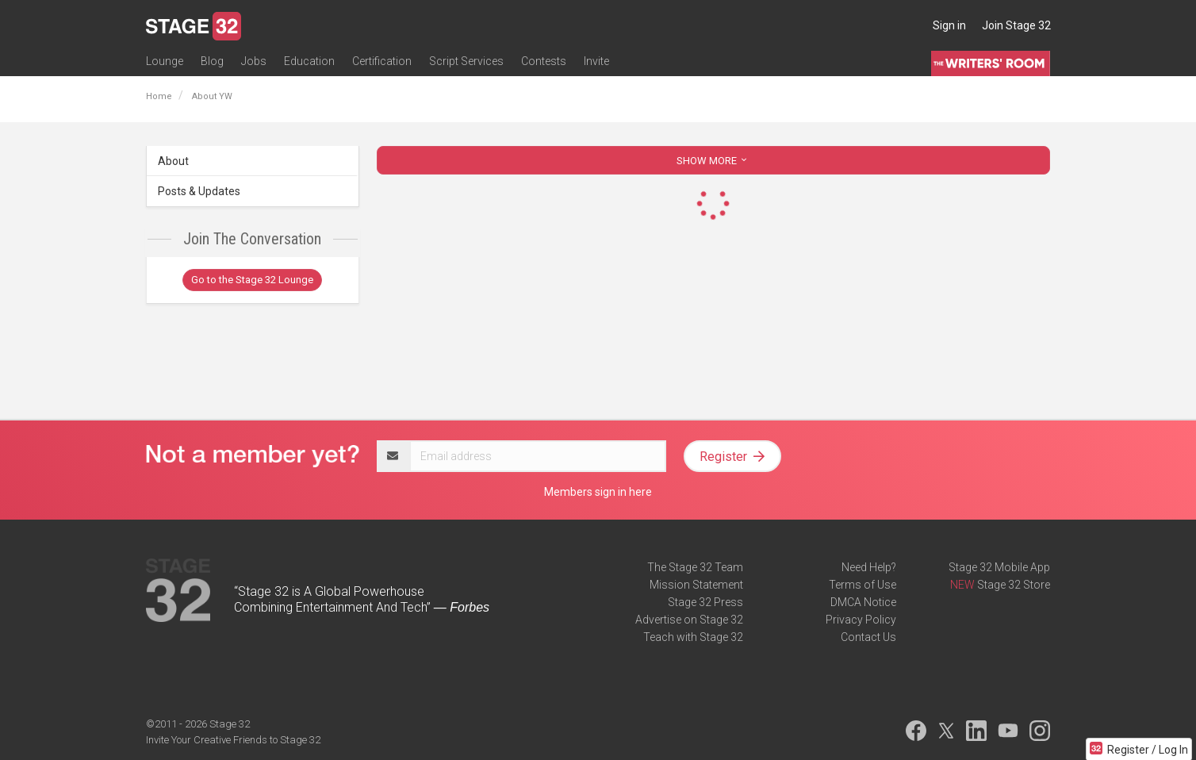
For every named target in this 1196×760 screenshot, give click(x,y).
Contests (543, 61)
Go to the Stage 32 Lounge (252, 280)
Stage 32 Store (1013, 584)
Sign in (949, 25)
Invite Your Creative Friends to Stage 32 (233, 740)
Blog (212, 61)
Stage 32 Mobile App (999, 567)
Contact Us (868, 637)
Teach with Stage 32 (693, 637)
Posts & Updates (199, 191)
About (173, 161)
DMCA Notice (863, 602)
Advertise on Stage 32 (689, 619)
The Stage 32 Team (695, 567)
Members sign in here (598, 492)
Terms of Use (862, 584)
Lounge (164, 61)
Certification (382, 61)
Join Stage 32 (1016, 25)
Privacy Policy (861, 619)
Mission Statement (696, 584)
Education (309, 61)
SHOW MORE (713, 161)
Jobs (253, 61)
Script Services (466, 61)
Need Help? (868, 567)
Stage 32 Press (705, 602)
